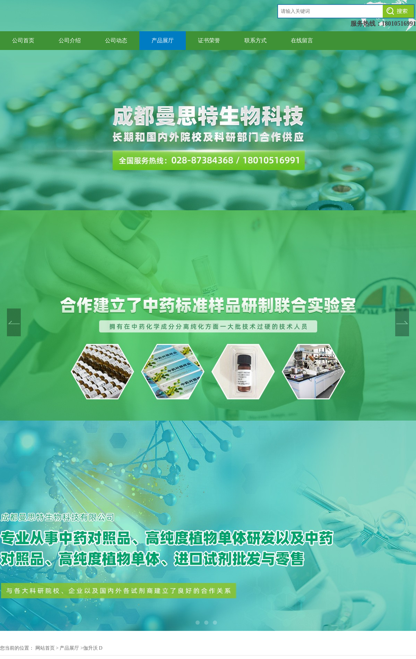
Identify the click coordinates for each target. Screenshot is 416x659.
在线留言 (302, 40)
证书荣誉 (209, 40)
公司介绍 (70, 40)
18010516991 (399, 23)
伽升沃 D (93, 648)
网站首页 (45, 648)
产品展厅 (162, 40)
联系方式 (255, 40)
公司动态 (116, 40)
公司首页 (23, 40)
